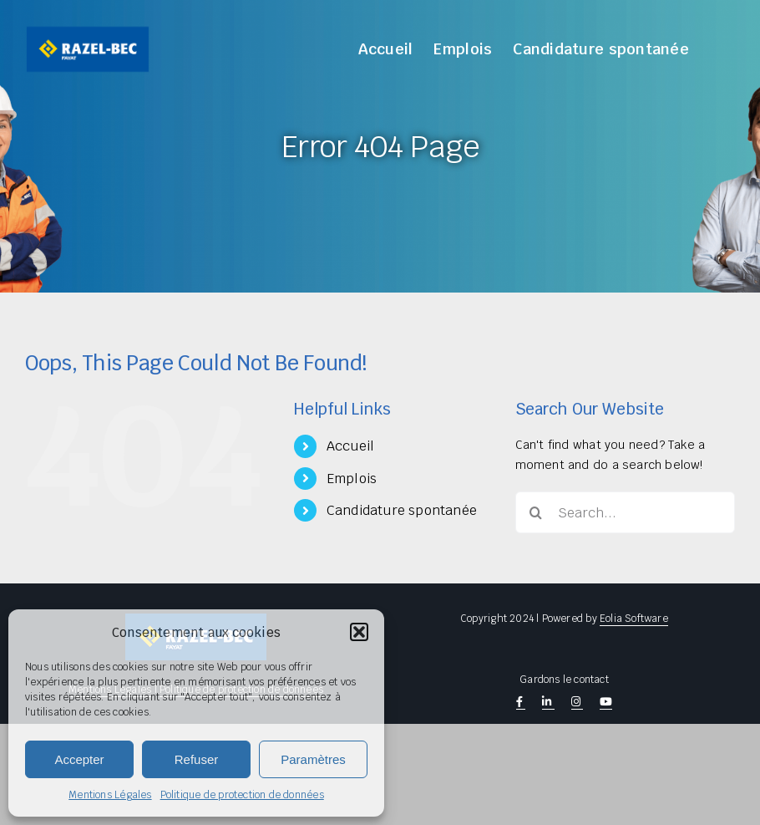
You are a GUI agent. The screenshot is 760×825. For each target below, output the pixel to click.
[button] (359, 632)
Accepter (79, 759)
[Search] (536, 512)
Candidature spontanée (402, 510)
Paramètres (313, 759)
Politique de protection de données (242, 795)
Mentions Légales (109, 795)
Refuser (197, 759)
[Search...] (625, 512)
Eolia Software (634, 618)
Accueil (350, 446)
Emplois (352, 478)
